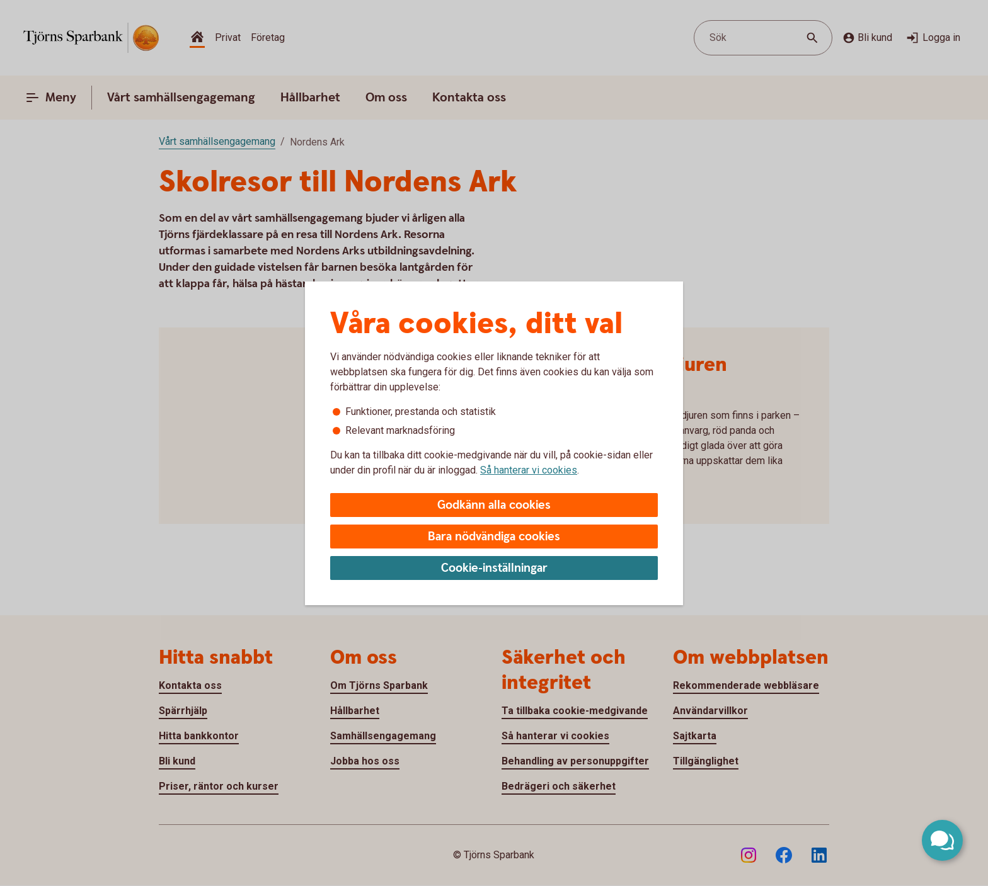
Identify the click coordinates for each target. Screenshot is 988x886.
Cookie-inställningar (494, 568)
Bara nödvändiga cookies (494, 537)
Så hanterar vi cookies (528, 470)
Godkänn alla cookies (494, 505)
